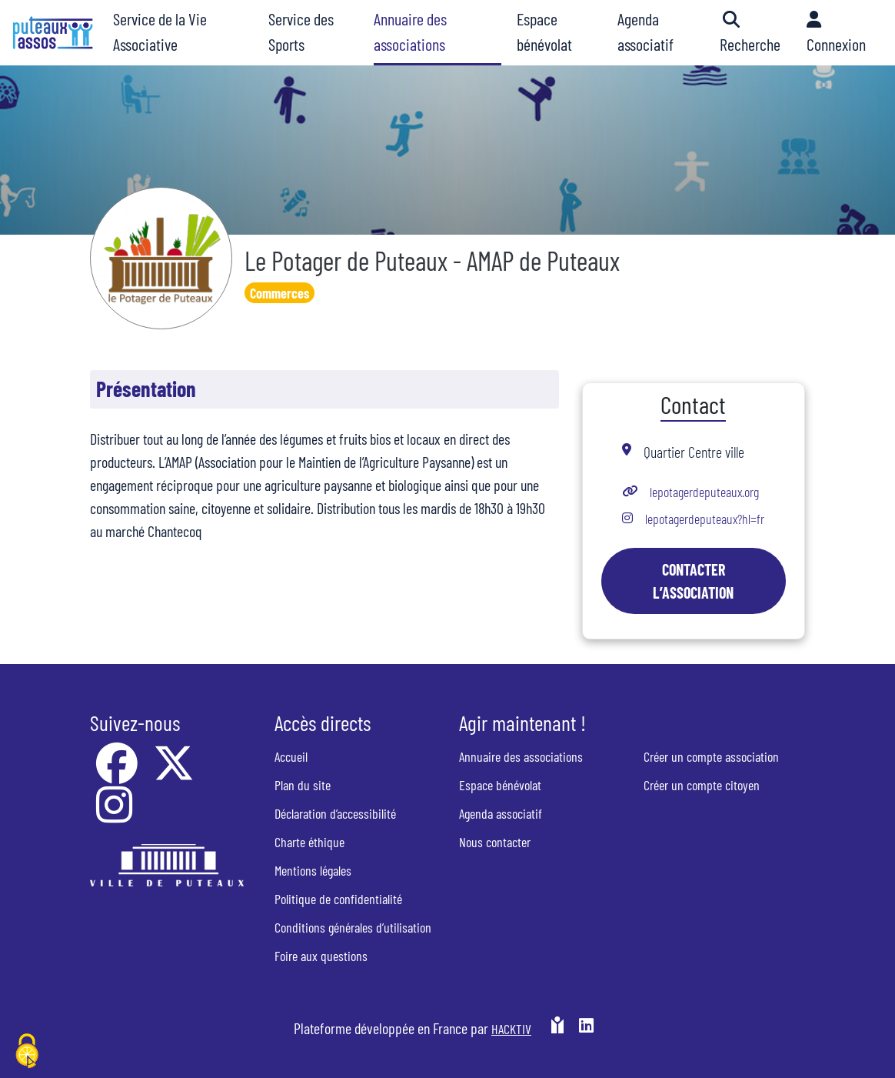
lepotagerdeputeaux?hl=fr (704, 518)
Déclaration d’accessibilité (335, 813)
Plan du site (302, 784)
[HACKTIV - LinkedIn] (586, 1028)
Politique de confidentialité (338, 898)
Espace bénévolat (500, 784)
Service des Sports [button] (301, 31)
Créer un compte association (711, 756)
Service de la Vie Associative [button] (160, 31)
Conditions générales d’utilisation (352, 927)
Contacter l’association (693, 581)
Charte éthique (309, 841)
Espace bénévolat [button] (544, 31)
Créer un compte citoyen (702, 784)
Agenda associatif (500, 813)
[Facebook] (118, 773)
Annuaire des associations (521, 756)
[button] (755, 32)
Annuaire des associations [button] (410, 31)
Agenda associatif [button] (645, 31)
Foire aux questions (321, 955)
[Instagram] (114, 814)
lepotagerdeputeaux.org (704, 491)
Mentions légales (312, 870)
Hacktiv (511, 1028)
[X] (174, 773)
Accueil (291, 756)
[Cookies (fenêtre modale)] (27, 1052)
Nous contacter (495, 841)
